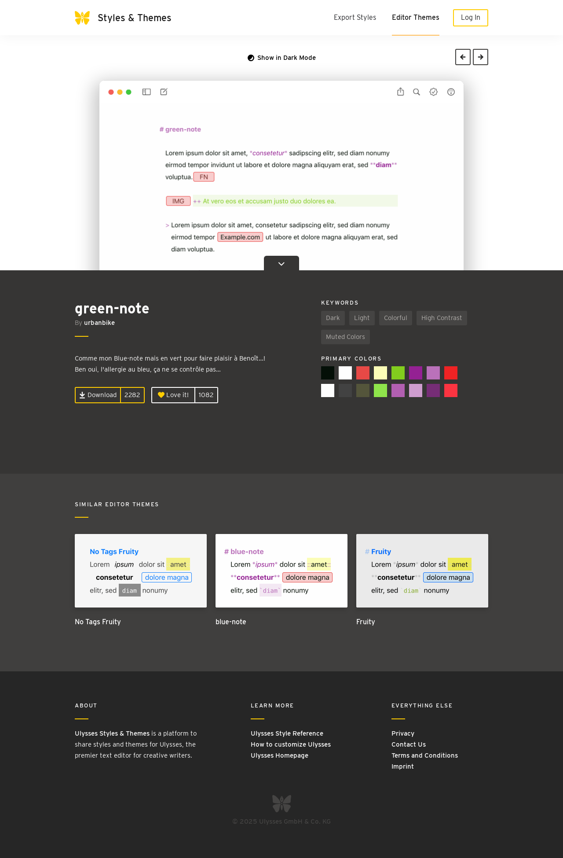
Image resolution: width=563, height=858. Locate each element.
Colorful (395, 318)
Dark (333, 318)
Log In (470, 17)
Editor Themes (415, 17)
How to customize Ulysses (291, 744)
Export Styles (355, 17)
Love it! (173, 395)
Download (98, 395)
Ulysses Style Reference (287, 733)
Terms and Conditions (424, 755)
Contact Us (408, 744)
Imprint (402, 766)
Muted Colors (345, 337)
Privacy (402, 733)
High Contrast (441, 318)
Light (362, 318)
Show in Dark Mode (282, 58)
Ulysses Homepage (279, 755)
